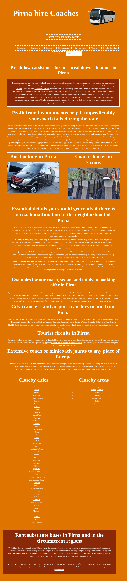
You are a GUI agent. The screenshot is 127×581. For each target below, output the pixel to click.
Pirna (56, 340)
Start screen (21, 48)
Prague (36, 505)
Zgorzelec (36, 469)
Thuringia (97, 387)
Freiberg (87, 319)
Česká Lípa (36, 421)
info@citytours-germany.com (63, 36)
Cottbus (37, 491)
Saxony (28, 137)
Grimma (37, 483)
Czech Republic (97, 395)
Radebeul (36, 395)
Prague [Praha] (36, 502)
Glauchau (36, 500)
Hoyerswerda (37, 429)
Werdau (84, 322)
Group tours (58, 54)
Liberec (37, 409)
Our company (36, 48)
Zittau (94, 319)
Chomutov (37, 452)
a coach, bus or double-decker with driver (66, 343)
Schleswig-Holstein (42, 89)
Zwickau (36, 508)
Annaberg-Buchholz (36, 471)
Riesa (37, 432)
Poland (33, 369)
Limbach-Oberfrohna (37, 477)
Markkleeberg (36, 522)
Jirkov (36, 440)
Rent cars (49, 48)
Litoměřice (37, 415)
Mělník (36, 466)
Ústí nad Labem (37, 398)
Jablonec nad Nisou (36, 480)
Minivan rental (64, 48)
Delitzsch (23, 325)
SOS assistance (74, 54)
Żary (36, 519)
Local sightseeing (110, 48)
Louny (36, 454)
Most (37, 426)
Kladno (36, 485)
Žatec (37, 474)
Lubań (36, 497)
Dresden (37, 387)
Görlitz (36, 446)
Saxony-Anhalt (97, 390)
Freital (36, 392)
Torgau (36, 494)
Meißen (37, 407)
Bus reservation (80, 48)
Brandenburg (97, 398)
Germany (51, 86)
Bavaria (19, 89)
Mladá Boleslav (37, 488)
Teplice (36, 404)
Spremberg (37, 460)
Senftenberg (36, 443)
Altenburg (36, 511)
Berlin (104, 86)
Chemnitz (36, 457)
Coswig (71, 322)
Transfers (94, 48)
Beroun (36, 514)
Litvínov (36, 424)
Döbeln (36, 435)
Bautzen (37, 412)
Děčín (36, 390)
